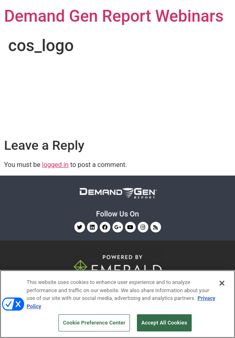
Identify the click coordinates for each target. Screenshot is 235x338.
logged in (55, 165)
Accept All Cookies (164, 323)
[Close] (222, 283)
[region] (117, 304)
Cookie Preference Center (94, 323)
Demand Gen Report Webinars (114, 16)
